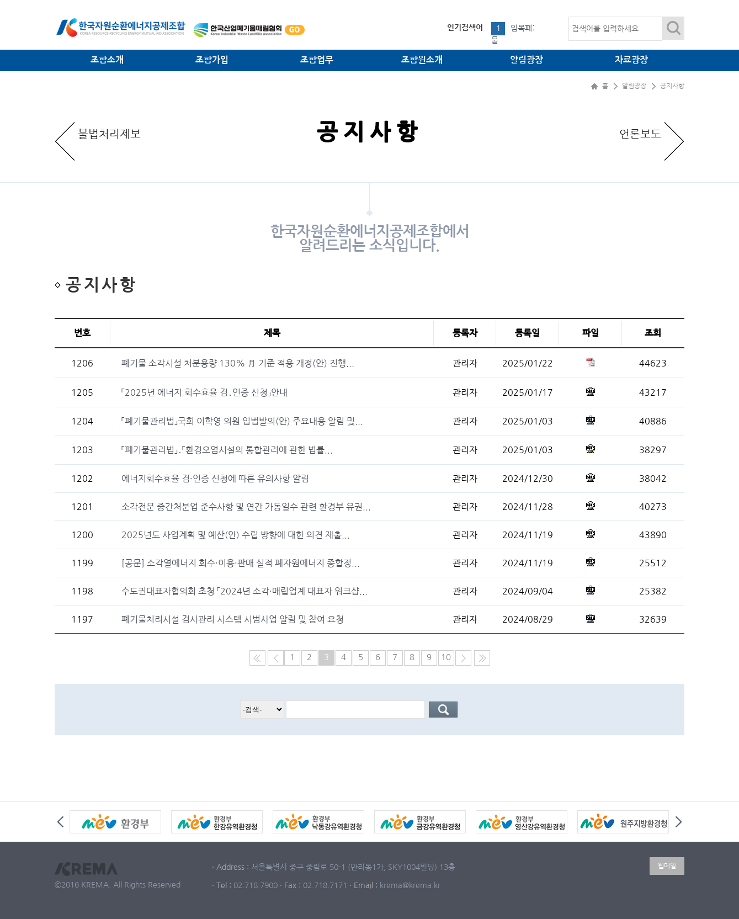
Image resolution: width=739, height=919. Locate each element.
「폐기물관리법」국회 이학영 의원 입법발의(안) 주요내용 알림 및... (242, 421)
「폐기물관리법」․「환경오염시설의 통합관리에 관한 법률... (227, 449)
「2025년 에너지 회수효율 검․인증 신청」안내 (204, 392)
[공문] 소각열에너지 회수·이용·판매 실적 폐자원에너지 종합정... (240, 563)
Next (679, 821)
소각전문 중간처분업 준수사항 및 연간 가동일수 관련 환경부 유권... (246, 506)
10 (446, 657)
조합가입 (211, 60)
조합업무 (316, 60)
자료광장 (631, 60)
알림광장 (526, 60)
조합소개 (107, 60)
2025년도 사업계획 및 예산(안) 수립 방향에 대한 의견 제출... (235, 534)
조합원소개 (422, 60)
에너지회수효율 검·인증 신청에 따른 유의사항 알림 (215, 478)
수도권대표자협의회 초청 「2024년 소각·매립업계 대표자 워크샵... (244, 591)
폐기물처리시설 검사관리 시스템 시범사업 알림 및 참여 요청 (232, 619)
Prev (60, 821)
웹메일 (667, 866)
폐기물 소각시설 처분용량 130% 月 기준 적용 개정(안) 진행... (237, 363)
